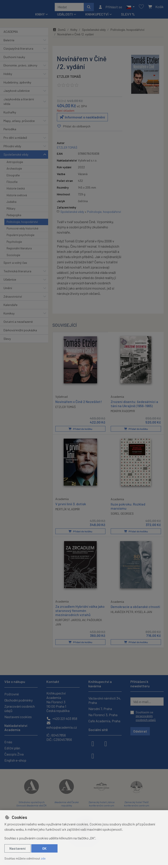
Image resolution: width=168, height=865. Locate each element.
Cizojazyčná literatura (18, 50)
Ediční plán (12, 748)
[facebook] (92, 743)
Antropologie (15, 163)
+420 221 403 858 (61, 718)
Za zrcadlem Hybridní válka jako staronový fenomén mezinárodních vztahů (80, 611)
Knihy (73, 31)
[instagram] (105, 743)
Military (11, 210)
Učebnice (10, 281)
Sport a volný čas (15, 264)
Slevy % (128, 16)
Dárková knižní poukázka (20, 331)
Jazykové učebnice (17, 92)
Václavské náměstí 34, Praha (104, 700)
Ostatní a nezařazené (18, 323)
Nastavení (17, 848)
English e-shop (15, 760)
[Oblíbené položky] (141, 7)
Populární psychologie (20, 236)
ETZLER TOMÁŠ (69, 78)
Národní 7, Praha (100, 709)
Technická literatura (17, 272)
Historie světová (17, 196)
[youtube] (92, 755)
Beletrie (9, 41)
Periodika (10, 130)
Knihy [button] (40, 16)
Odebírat (140, 731)
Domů (59, 31)
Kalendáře (11, 306)
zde (43, 858)
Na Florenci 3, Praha (102, 715)
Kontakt (52, 681)
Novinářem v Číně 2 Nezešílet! (78, 403)
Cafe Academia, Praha (104, 721)
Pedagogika (14, 216)
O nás (8, 742)
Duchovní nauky (14, 58)
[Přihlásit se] (110, 7)
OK (44, 848)
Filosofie (12, 183)
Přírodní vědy (12, 147)
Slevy (7, 340)
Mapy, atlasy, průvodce (19, 122)
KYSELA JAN (143, 613)
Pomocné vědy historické (22, 230)
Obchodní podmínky (18, 700)
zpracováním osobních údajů (146, 718)
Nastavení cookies (18, 717)
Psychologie (14, 243)
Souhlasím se (146, 716)
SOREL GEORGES (122, 515)
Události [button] (65, 16)
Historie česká (16, 190)
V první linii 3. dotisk (70, 505)
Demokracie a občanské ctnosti (135, 607)
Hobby (8, 75)
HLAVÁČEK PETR (122, 613)
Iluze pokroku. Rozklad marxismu (128, 507)
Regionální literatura (19, 250)
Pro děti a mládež (15, 139)
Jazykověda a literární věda (19, 103)
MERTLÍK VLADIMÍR (67, 510)
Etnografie (13, 177)
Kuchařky (10, 114)
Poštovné (11, 694)
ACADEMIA (11, 33)
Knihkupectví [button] (96, 16)
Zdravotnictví (13, 298)
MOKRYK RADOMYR (123, 412)
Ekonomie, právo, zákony (20, 67)
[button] (130, 7)
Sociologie (13, 256)
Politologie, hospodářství (22, 223)
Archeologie (14, 170)
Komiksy (9, 315)
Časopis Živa (14, 754)
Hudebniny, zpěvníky (17, 84)
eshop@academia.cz (61, 725)
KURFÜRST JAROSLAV (70, 621)
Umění (8, 289)
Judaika (11, 203)
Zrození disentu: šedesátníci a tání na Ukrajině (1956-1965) (134, 405)
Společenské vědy (16, 156)
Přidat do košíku (80, 430)
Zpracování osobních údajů (19, 708)
